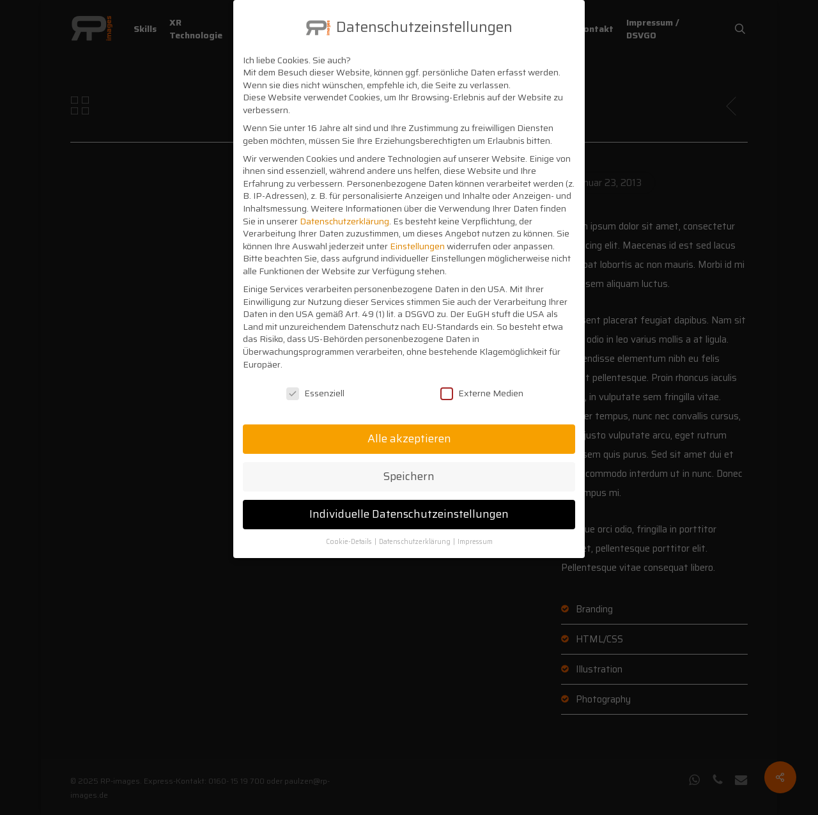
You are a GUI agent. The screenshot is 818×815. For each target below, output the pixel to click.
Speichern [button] (409, 465)
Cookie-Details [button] (349, 530)
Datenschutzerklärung (344, 210)
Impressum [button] (475, 530)
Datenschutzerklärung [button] (415, 530)
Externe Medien (481, 382)
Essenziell (315, 382)
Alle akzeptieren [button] (409, 428)
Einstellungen (417, 235)
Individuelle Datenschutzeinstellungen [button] (409, 503)
